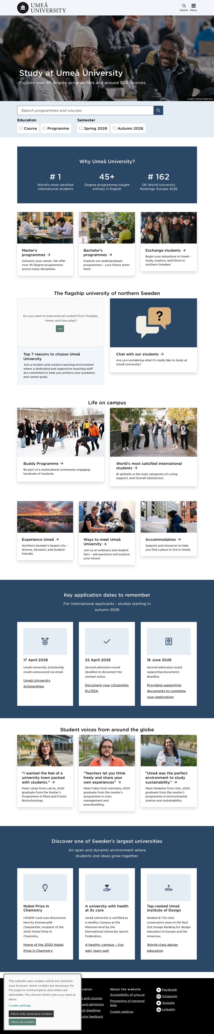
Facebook (169, 989)
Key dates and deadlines (82, 1010)
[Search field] (85, 110)
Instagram (169, 996)
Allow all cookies (22, 1022)
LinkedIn (168, 1009)
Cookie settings (121, 1011)
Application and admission (84, 1004)
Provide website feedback (83, 1016)
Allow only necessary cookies (31, 1013)
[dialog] (42, 1002)
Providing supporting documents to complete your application (166, 691)
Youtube (168, 1002)
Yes (60, 328)
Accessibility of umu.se (127, 994)
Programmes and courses (83, 998)
